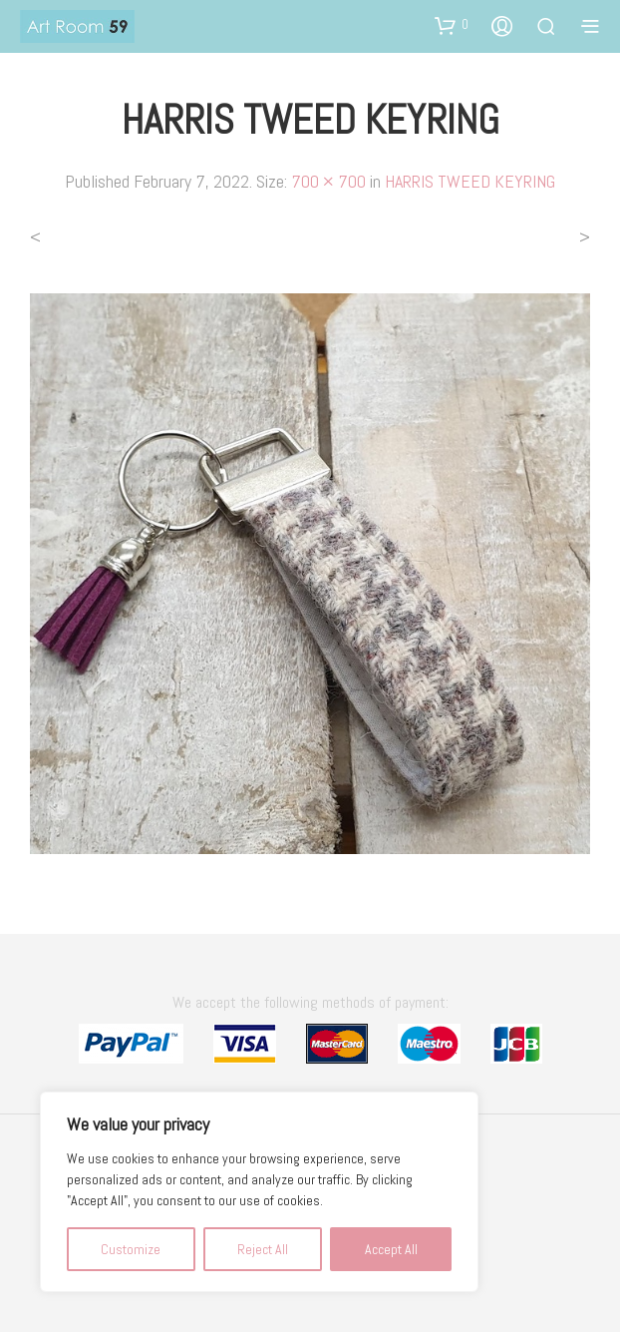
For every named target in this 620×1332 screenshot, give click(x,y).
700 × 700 (328, 181)
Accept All (391, 1249)
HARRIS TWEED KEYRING (470, 181)
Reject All (262, 1249)
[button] (451, 25)
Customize (130, 1249)
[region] (259, 1192)
